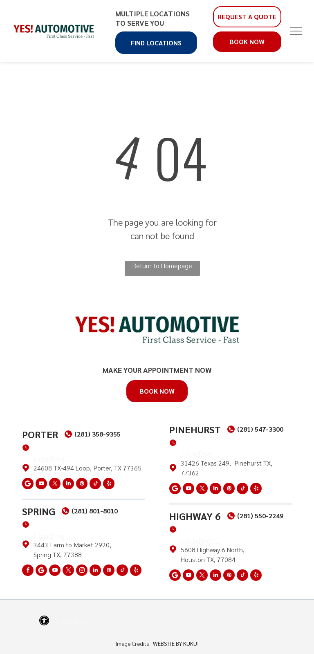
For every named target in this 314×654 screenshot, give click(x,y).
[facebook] (28, 571)
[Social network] (28, 484)
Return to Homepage (162, 265)
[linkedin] (68, 484)
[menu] (296, 31)
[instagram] (81, 571)
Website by (167, 643)
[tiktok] (95, 484)
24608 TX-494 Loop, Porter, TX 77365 (87, 468)
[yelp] (108, 484)
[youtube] (41, 484)
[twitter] (55, 484)
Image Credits (132, 643)
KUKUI (191, 643)
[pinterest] (81, 484)
